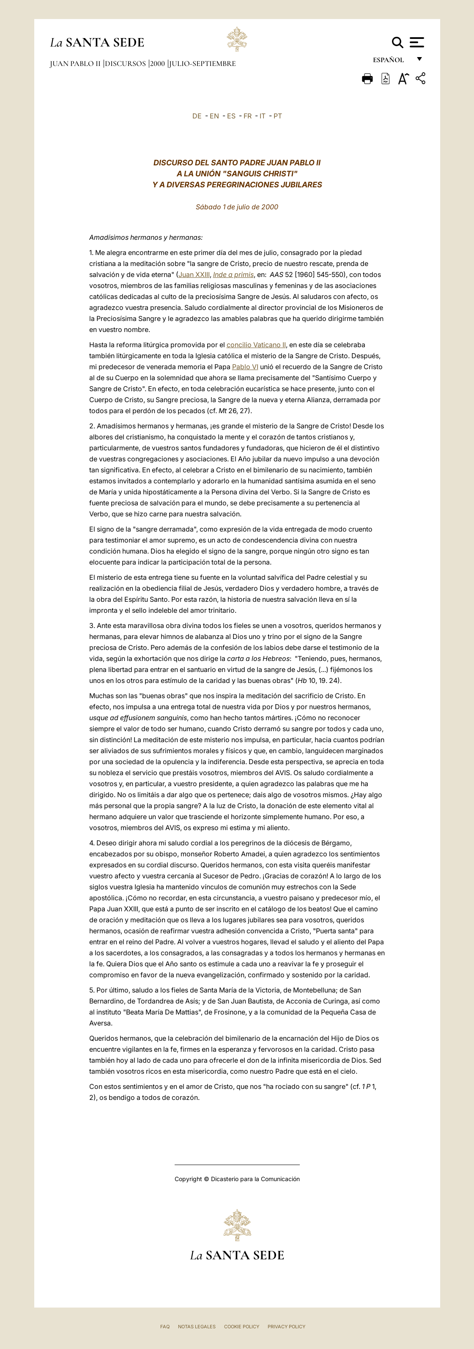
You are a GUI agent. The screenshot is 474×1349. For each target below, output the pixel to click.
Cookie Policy (241, 1327)
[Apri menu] (416, 42)
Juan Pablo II (76, 63)
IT (263, 116)
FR (248, 116)
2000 (158, 63)
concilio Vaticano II (256, 344)
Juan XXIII (194, 274)
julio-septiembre (202, 63)
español (391, 62)
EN (214, 116)
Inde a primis (233, 274)
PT (278, 116)
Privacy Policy (286, 1327)
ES (231, 116)
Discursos (126, 63)
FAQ (165, 1327)
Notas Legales (197, 1327)
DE (197, 116)
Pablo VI (245, 366)
